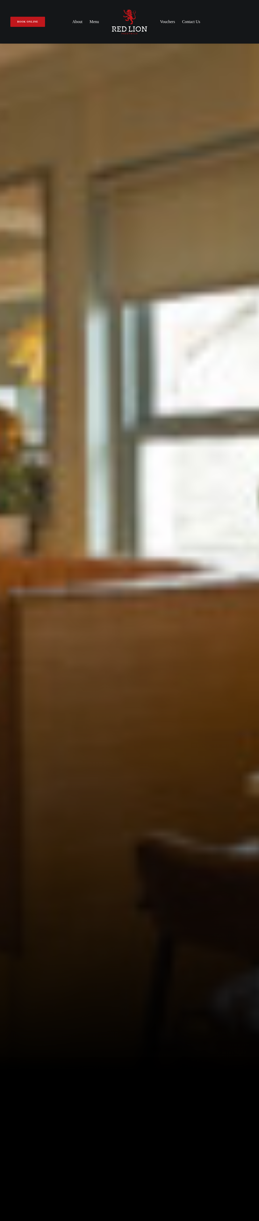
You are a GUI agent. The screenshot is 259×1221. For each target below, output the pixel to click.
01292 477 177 (20, 1019)
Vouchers (167, 22)
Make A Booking (85, 994)
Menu (94, 22)
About (77, 22)
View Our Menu (89, 350)
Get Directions (27, 1032)
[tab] (129, 840)
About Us (79, 986)
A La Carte (143, 986)
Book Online (214, 1020)
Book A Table (170, 350)
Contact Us (191, 22)
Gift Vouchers (84, 1001)
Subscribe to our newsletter (129, 1077)
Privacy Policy (129, 1181)
